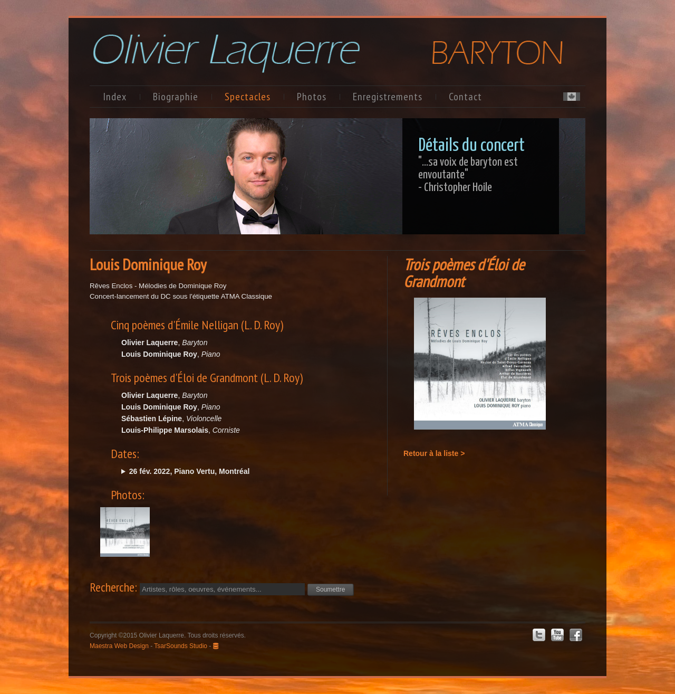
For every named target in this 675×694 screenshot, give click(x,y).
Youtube (557, 635)
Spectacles (248, 96)
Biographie (175, 96)
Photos (311, 96)
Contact (465, 96)
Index (115, 96)
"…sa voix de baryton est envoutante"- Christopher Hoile (468, 175)
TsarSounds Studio (180, 646)
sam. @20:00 (235, 471)
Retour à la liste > (434, 453)
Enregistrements (387, 96)
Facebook (576, 635)
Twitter (539, 635)
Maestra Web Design (119, 646)
